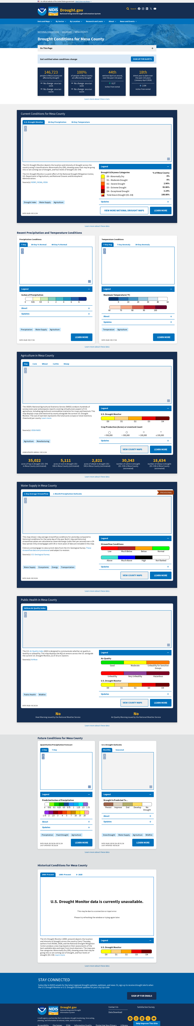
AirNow (34, 659)
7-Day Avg (107, 244)
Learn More (160, 210)
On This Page (46, 48)
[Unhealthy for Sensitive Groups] (158, 665)
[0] (25, 300)
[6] (71, 300)
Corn (35, 364)
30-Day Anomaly (142, 244)
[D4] (163, 419)
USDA (45, 182)
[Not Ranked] (161, 559)
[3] (58, 814)
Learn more (46, 418)
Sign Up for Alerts (142, 59)
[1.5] (83, 805)
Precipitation (26, 329)
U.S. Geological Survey (40, 554)
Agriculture (58, 202)
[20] (138, 300)
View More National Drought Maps (124, 210)
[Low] (109, 549)
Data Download (115, 1012)
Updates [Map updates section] (105, 201)
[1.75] (44, 814)
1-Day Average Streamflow (36, 493)
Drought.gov (71, 10)
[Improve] (118, 805)
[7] (71, 814)
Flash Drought (61, 835)
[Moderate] (135, 664)
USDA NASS (36, 430)
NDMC (33, 182)
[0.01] (33, 300)
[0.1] (54, 805)
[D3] (149, 419)
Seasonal (120, 750)
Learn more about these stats (97, 99)
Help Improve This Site (147, 1023)
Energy (54, 567)
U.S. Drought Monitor (33, 122)
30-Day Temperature (80, 122)
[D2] (135, 419)
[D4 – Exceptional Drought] (132, 191)
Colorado (67, 32)
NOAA (39, 182)
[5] (66, 814)
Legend (104, 940)
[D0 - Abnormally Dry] (134, 176)
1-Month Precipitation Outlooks (67, 493)
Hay (26, 364)
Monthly (107, 750)
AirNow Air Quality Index (35, 608)
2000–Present (48, 874)
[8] (79, 300)
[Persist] (108, 805)
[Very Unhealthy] (135, 674)
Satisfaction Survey (146, 1007)
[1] (48, 300)
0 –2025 (79, 874)
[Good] (112, 664)
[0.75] (68, 805)
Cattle (56, 364)
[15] (80, 814)
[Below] (143, 549)
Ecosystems (43, 567)
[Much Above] (126, 559)
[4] (63, 300)
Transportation (67, 567)
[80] (132, 308)
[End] (128, 805)
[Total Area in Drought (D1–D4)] (131, 195)
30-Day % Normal (39, 244)
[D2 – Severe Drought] (132, 184)
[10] (128, 300)
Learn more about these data (97, 226)
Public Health (29, 694)
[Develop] (137, 805)
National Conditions (48, 32)
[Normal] (161, 549)
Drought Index (29, 202)
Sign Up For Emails (141, 995)
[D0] (108, 419)
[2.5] (53, 814)
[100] (155, 308)
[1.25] (78, 805)
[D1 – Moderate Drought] (134, 180)
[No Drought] (147, 806)
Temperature (108, 329)
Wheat (45, 364)
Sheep (66, 364)
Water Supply (44, 202)
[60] (109, 308)
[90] (144, 308)
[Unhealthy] (112, 674)
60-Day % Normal (59, 244)
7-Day (23, 244)
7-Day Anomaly (123, 244)
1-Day (44, 750)
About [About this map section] (24, 308)
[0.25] (59, 805)
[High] (143, 559)
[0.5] (40, 300)
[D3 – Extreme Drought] (132, 187)
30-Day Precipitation (57, 122)
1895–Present (65, 874)
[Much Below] (126, 549)
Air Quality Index (36, 651)
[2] (56, 300)
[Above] (109, 559)
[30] (148, 300)
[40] (158, 300)
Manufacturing (42, 441)
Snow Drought (108, 835)
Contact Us (113, 1007)
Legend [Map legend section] (104, 166)
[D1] (121, 419)
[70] (121, 308)
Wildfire (42, 694)
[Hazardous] (158, 674)
